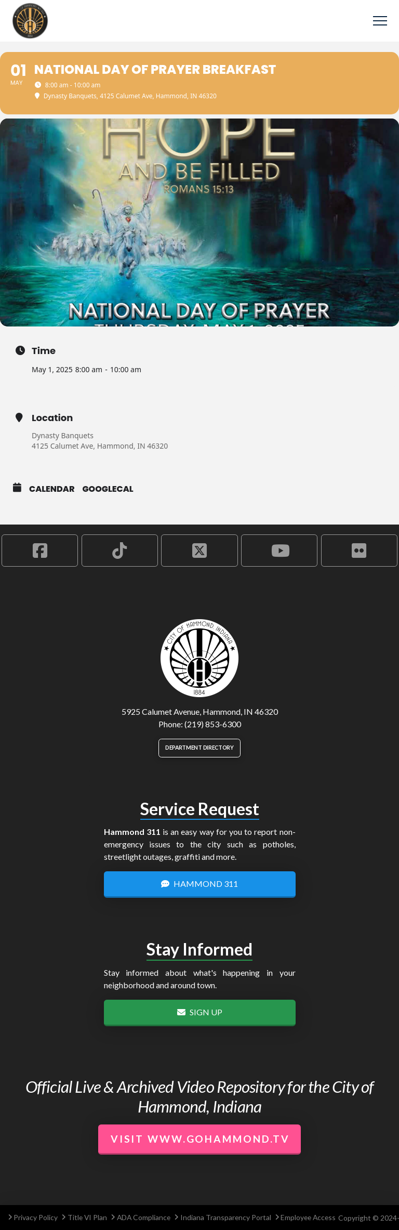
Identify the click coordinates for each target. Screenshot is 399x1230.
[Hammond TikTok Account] (120, 550)
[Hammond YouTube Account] (279, 550)
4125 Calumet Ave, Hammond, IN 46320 (100, 446)
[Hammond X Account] (199, 550)
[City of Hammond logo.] (199, 658)
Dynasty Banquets (63, 435)
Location (52, 418)
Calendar (52, 489)
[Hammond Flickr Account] (359, 550)
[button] (380, 21)
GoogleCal (108, 489)
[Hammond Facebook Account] (40, 550)
